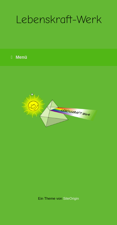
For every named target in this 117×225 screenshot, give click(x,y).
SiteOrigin (71, 198)
